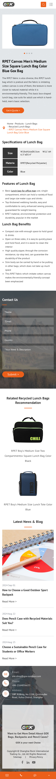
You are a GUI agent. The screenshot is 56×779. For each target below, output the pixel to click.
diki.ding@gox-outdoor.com (26, 676)
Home (10, 123)
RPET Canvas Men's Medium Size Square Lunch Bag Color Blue (28, 131)
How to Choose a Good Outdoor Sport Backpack (25, 592)
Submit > (13, 374)
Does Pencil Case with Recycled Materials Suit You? (27, 621)
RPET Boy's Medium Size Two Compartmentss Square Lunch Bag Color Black (28, 456)
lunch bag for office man (23, 190)
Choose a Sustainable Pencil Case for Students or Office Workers (24, 649)
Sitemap (17, 756)
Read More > (9, 601)
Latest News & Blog (28, 521)
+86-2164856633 (21, 685)
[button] (24, 53)
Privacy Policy (36, 756)
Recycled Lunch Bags (19, 126)
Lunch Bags (31, 123)
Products (19, 123)
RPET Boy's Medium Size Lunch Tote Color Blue (28, 507)
